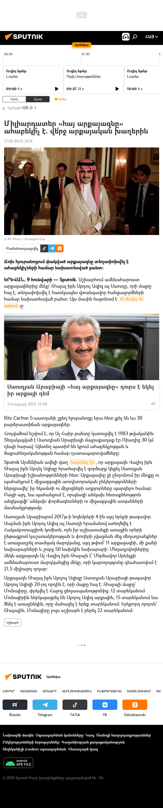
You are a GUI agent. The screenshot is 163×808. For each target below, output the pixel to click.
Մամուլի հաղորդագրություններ (123, 735)
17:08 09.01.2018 (18, 141)
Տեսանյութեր (139, 691)
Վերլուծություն (77, 691)
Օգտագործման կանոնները (59, 735)
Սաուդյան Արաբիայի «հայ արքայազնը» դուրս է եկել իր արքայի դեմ (80, 390)
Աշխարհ (12, 622)
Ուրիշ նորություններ (84, 76)
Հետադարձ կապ (83, 749)
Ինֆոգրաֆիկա (109, 691)
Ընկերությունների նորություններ (31, 742)
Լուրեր (12, 76)
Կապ (90, 735)
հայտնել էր (82, 462)
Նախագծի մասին (18, 735)
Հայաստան (28, 691)
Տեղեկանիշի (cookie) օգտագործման (34, 749)
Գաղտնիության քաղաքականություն (93, 742)
